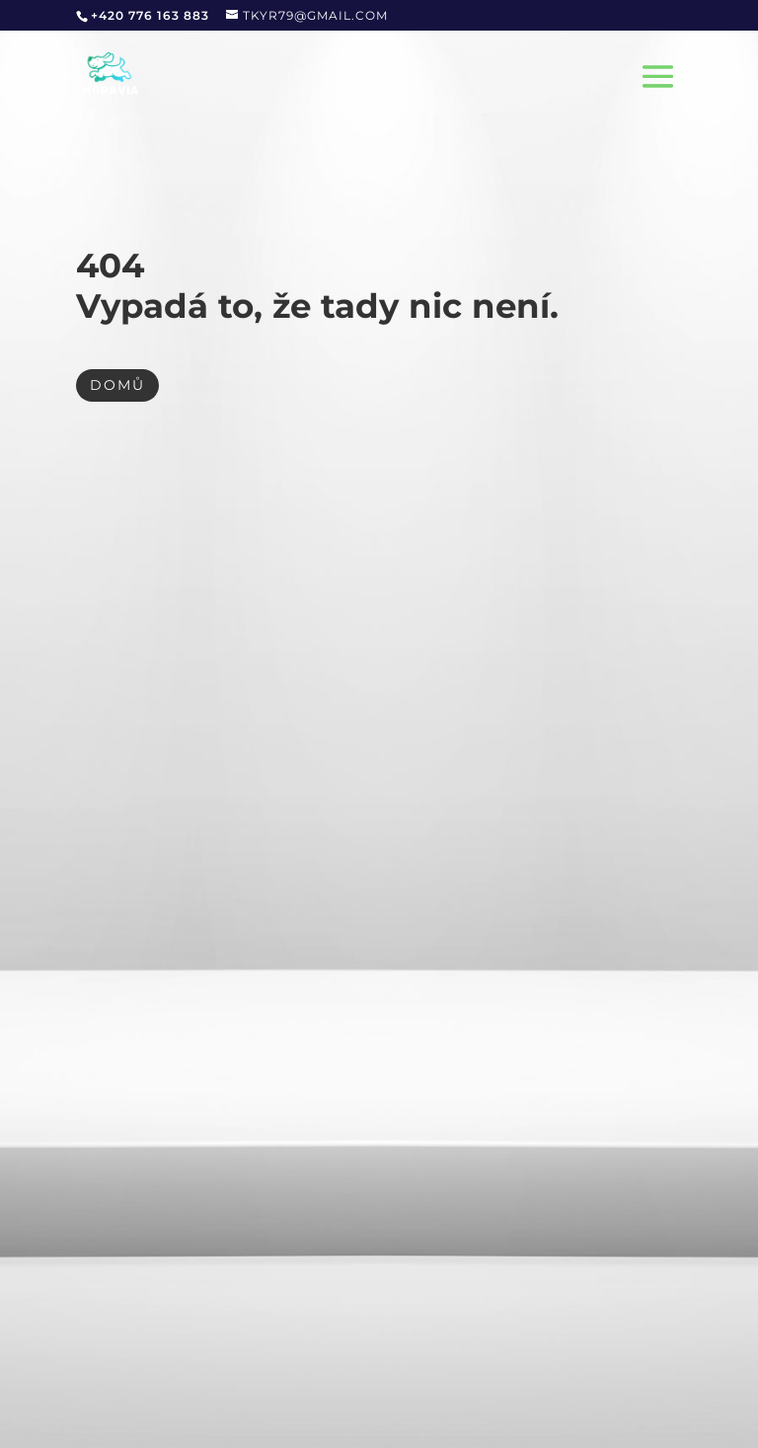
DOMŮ (117, 385)
